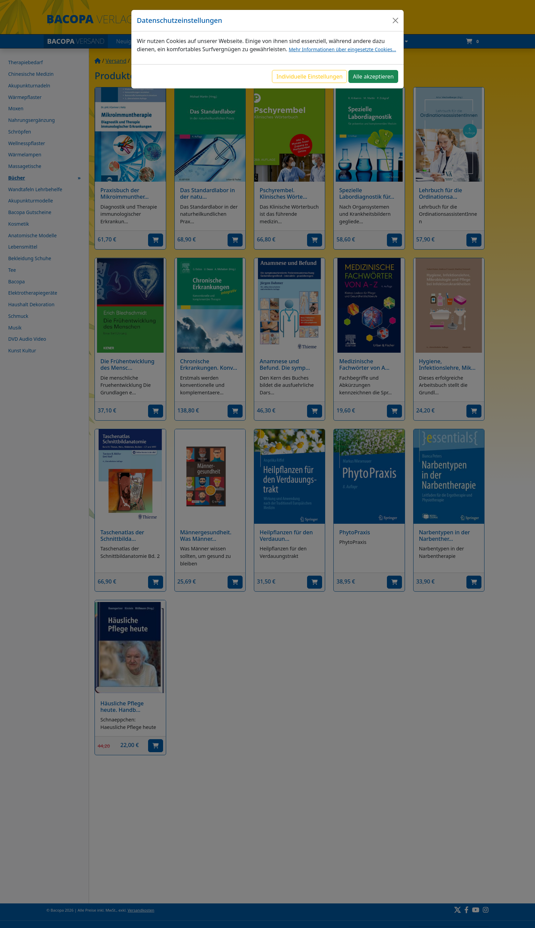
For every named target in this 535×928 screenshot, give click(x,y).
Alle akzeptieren (373, 76)
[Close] (395, 20)
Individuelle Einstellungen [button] (309, 76)
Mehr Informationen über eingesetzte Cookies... (342, 49)
